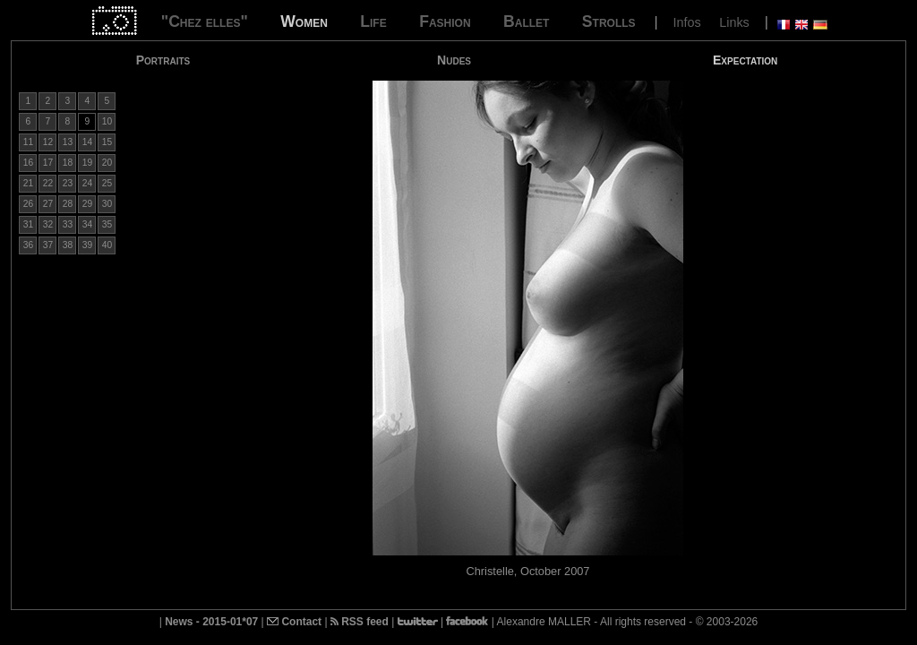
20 (107, 163)
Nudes (454, 60)
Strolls (609, 21)
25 (107, 183)
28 (68, 204)
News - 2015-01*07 (211, 621)
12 (48, 142)
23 (68, 183)
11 (28, 142)
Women (304, 21)
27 (48, 204)
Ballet (526, 21)
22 (48, 183)
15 (107, 142)
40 (107, 245)
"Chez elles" (204, 21)
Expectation (745, 60)
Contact (294, 621)
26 (28, 204)
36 (28, 245)
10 (107, 121)
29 (87, 204)
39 (87, 245)
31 (28, 224)
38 (68, 245)
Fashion (444, 21)
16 (28, 163)
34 (87, 224)
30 (107, 204)
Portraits (163, 60)
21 (28, 183)
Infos (687, 22)
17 (48, 163)
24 (87, 183)
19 (87, 163)
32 (48, 224)
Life (373, 21)
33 (68, 224)
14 (87, 142)
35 (107, 224)
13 (68, 142)
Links (734, 22)
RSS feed (359, 621)
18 (68, 163)
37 (48, 245)
